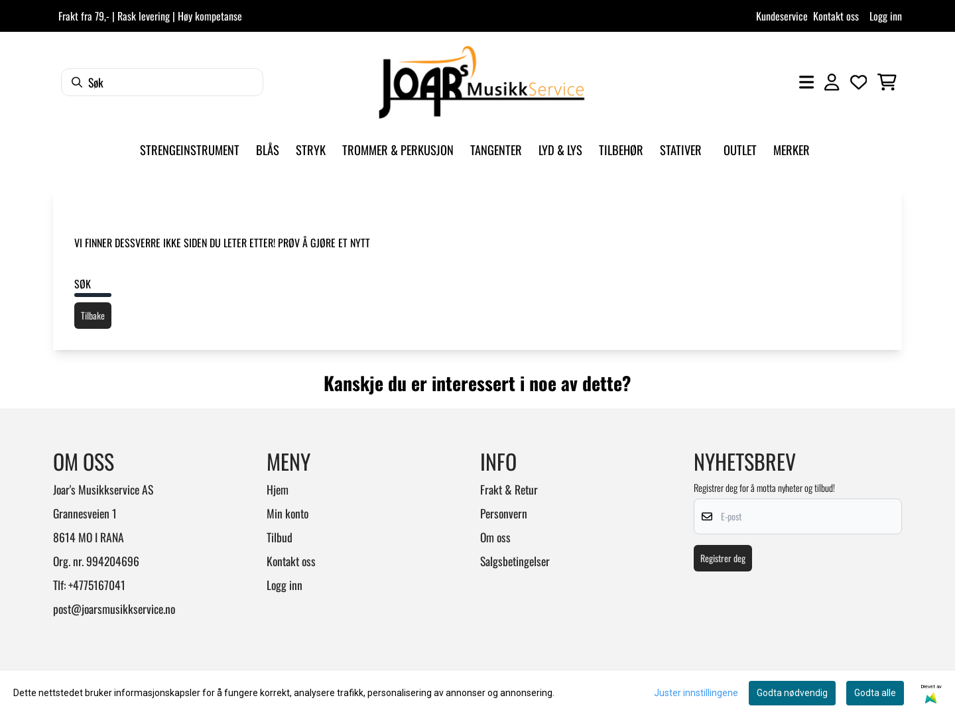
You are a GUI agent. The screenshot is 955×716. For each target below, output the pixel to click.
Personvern (503, 513)
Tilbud (279, 537)
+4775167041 (96, 584)
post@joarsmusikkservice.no (114, 608)
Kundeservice (782, 16)
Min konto (287, 513)
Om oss (495, 537)
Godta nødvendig (792, 692)
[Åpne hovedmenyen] (806, 82)
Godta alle (875, 692)
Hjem (277, 489)
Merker (791, 149)
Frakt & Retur (509, 489)
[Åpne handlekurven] (887, 82)
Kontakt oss (836, 16)
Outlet (740, 149)
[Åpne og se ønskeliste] (859, 82)
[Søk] (162, 82)
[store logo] (481, 82)
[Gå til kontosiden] (831, 82)
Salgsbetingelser (515, 560)
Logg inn (885, 16)
